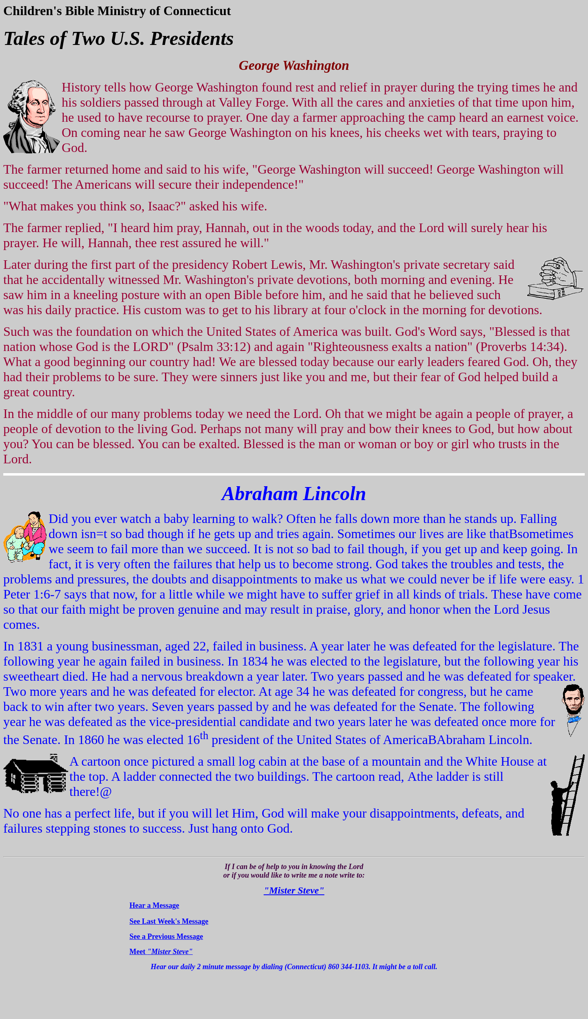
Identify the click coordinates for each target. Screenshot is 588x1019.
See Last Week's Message (168, 921)
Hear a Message (154, 905)
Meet (161, 951)
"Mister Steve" (294, 890)
